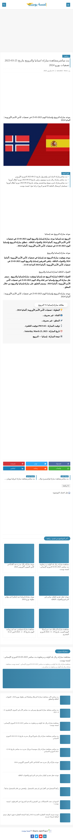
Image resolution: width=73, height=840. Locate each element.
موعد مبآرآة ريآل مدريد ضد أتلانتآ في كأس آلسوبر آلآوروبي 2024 (36, 762)
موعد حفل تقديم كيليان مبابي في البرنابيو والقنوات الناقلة (38, 775)
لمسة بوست (26, 831)
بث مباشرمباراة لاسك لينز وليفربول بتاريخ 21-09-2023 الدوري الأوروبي (41, 177)
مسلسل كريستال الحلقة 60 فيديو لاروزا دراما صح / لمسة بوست (43, 186)
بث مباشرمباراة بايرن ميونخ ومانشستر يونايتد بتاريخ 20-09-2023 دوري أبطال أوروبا (36, 183)
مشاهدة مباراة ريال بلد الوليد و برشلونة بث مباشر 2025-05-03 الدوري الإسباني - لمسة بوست (54, 566)
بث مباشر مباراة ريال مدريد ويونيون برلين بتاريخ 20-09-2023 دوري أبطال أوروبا (38, 180)
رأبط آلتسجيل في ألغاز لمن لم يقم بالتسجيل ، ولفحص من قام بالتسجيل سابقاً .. (31, 788)
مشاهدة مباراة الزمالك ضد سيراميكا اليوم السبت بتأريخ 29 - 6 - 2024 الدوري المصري (54, 631)
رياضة (66, 56)
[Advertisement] (36, 32)
